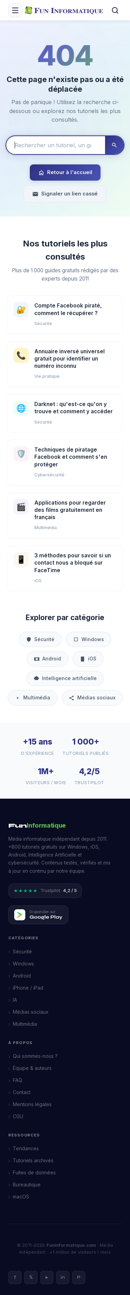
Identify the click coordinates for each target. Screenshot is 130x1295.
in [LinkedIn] (63, 1277)
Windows (88, 639)
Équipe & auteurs (32, 1068)
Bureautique (27, 1184)
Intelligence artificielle (65, 678)
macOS (21, 1197)
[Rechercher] (115, 10)
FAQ (17, 1080)
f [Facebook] (15, 1277)
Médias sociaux (92, 697)
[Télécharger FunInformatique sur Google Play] (38, 915)
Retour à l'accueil (65, 172)
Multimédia (32, 697)
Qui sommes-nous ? (35, 1056)
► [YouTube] (47, 1277)
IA (15, 1000)
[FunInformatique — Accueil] (65, 10)
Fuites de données (34, 1172)
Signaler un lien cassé (65, 194)
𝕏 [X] (31, 1277)
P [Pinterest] (78, 1277)
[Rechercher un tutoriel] (55, 145)
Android (47, 658)
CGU (18, 1116)
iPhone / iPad (28, 988)
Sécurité (40, 639)
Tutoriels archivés (33, 1160)
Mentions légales (32, 1104)
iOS (88, 658)
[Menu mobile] (15, 10)
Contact (22, 1092)
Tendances (26, 1148)
